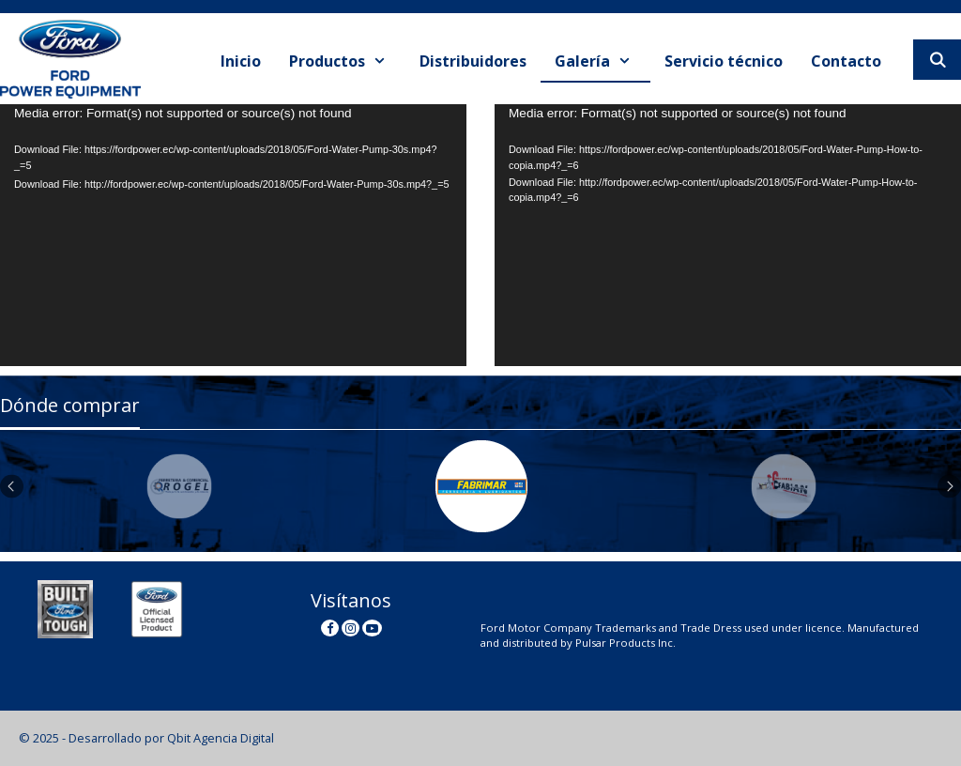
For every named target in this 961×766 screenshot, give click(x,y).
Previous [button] (11, 486)
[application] (233, 235)
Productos (347, 61)
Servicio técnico (723, 61)
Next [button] (949, 486)
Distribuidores (472, 61)
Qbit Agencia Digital (220, 737)
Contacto (846, 61)
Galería (602, 61)
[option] (181, 486)
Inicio (241, 61)
